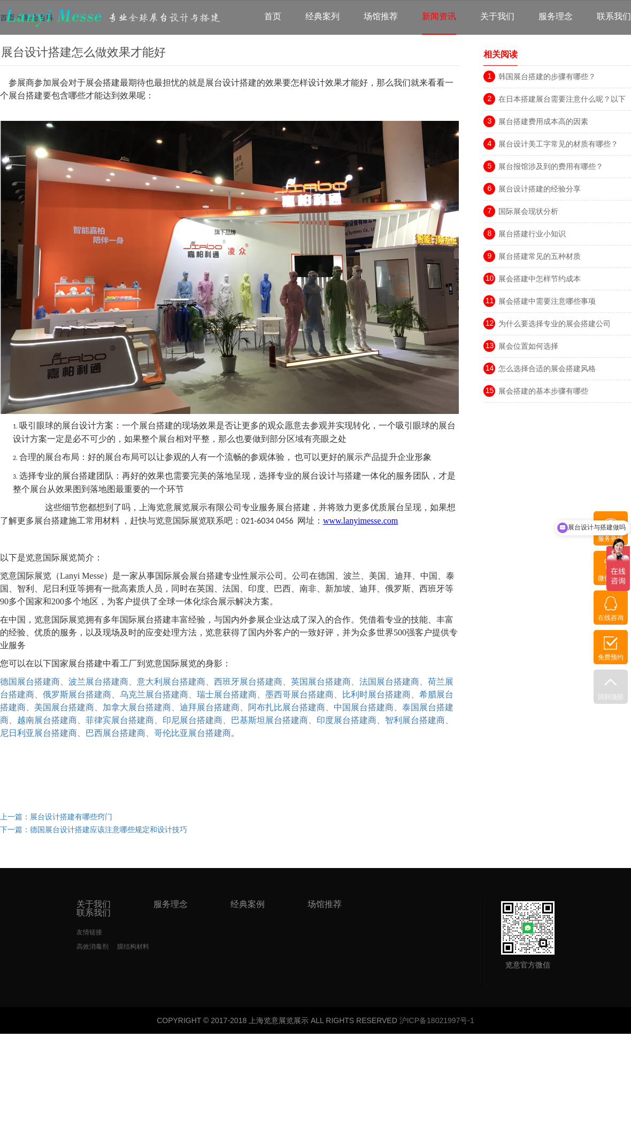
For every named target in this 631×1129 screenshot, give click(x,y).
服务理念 (555, 16)
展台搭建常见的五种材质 (539, 256)
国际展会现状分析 (528, 211)
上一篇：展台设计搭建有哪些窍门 (56, 816)
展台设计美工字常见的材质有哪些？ (558, 144)
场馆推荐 (381, 16)
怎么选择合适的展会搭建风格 (547, 368)
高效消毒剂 (92, 946)
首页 (272, 16)
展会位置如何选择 (528, 346)
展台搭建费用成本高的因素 (543, 121)
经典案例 (247, 904)
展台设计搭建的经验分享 (539, 189)
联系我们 (614, 16)
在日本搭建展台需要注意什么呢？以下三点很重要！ (562, 101)
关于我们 (497, 16)
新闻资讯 (439, 16)
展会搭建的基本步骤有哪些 (543, 391)
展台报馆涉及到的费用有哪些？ (550, 166)
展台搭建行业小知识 (532, 233)
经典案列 (322, 16)
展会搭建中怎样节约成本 (539, 278)
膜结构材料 (133, 946)
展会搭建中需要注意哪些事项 (547, 301)
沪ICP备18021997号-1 (436, 1020)
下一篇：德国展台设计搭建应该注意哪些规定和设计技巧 (93, 829)
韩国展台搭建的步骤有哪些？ (547, 76)
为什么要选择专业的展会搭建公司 (554, 323)
